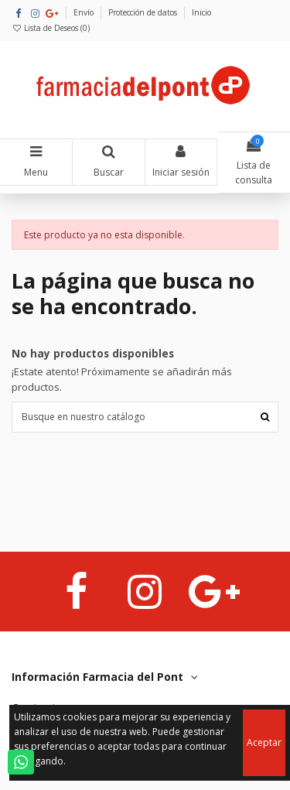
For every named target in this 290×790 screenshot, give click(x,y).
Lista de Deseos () (51, 27)
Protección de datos (143, 12)
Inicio (201, 12)
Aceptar (264, 742)
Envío (84, 12)
